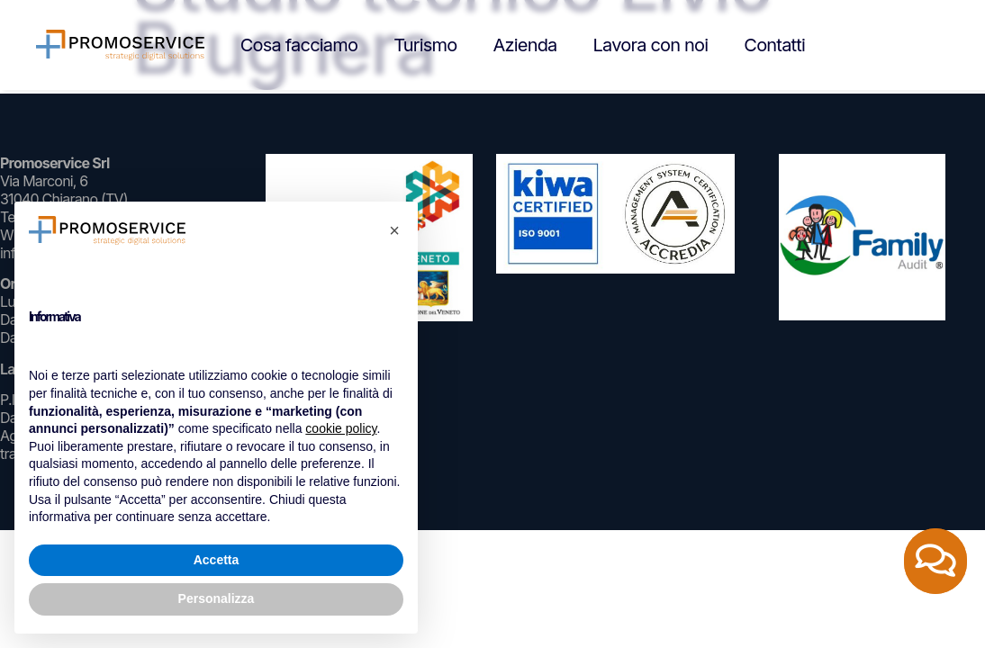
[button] (394, 230)
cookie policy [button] (340, 428)
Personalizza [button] (216, 598)
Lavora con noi (651, 45)
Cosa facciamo (298, 45)
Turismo (424, 45)
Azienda (524, 45)
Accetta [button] (216, 560)
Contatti (774, 45)
